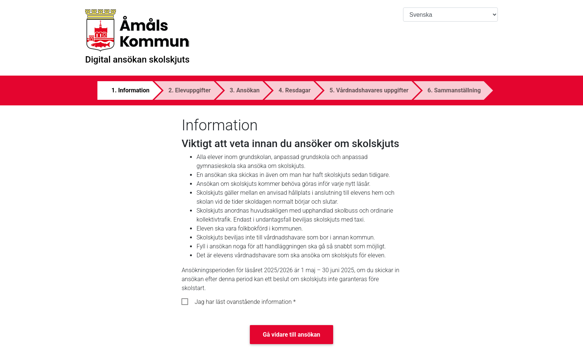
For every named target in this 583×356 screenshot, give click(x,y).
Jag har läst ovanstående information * (245, 301)
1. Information (130, 90)
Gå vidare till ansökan (292, 334)
